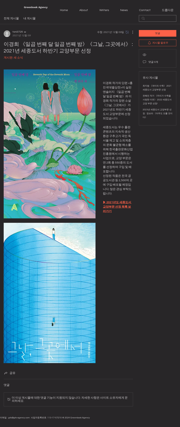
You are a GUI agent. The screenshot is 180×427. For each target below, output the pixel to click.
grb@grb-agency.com (19, 418)
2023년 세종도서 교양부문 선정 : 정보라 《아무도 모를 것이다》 (157, 113)
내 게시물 (29, 18)
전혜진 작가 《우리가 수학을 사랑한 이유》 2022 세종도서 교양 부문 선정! (157, 100)
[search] (157, 18)
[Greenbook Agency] (36, 7)
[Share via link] (9, 373)
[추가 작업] (131, 32)
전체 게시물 (11, 18)
